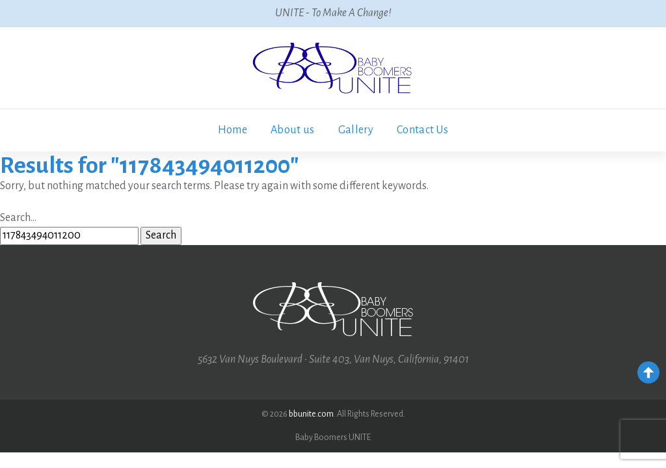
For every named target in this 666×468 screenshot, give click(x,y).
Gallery (355, 130)
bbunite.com (311, 414)
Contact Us (422, 130)
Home (232, 130)
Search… (18, 218)
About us (293, 130)
